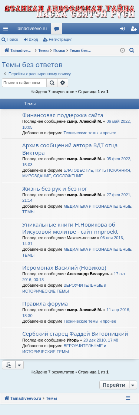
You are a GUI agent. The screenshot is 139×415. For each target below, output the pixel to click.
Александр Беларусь (88, 273)
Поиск (12, 39)
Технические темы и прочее (89, 133)
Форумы (58, 30)
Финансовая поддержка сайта (62, 115)
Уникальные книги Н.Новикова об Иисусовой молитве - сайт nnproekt (70, 228)
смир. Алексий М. (84, 121)
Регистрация (61, 39)
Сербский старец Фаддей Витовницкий (75, 333)
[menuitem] (132, 50)
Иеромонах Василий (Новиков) (64, 267)
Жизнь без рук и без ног (54, 188)
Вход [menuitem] (124, 30)
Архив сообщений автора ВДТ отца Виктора (70, 148)
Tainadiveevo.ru (31, 28)
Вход (33, 39)
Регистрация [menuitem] (135, 30)
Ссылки (7, 30)
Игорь (73, 340)
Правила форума (45, 303)
